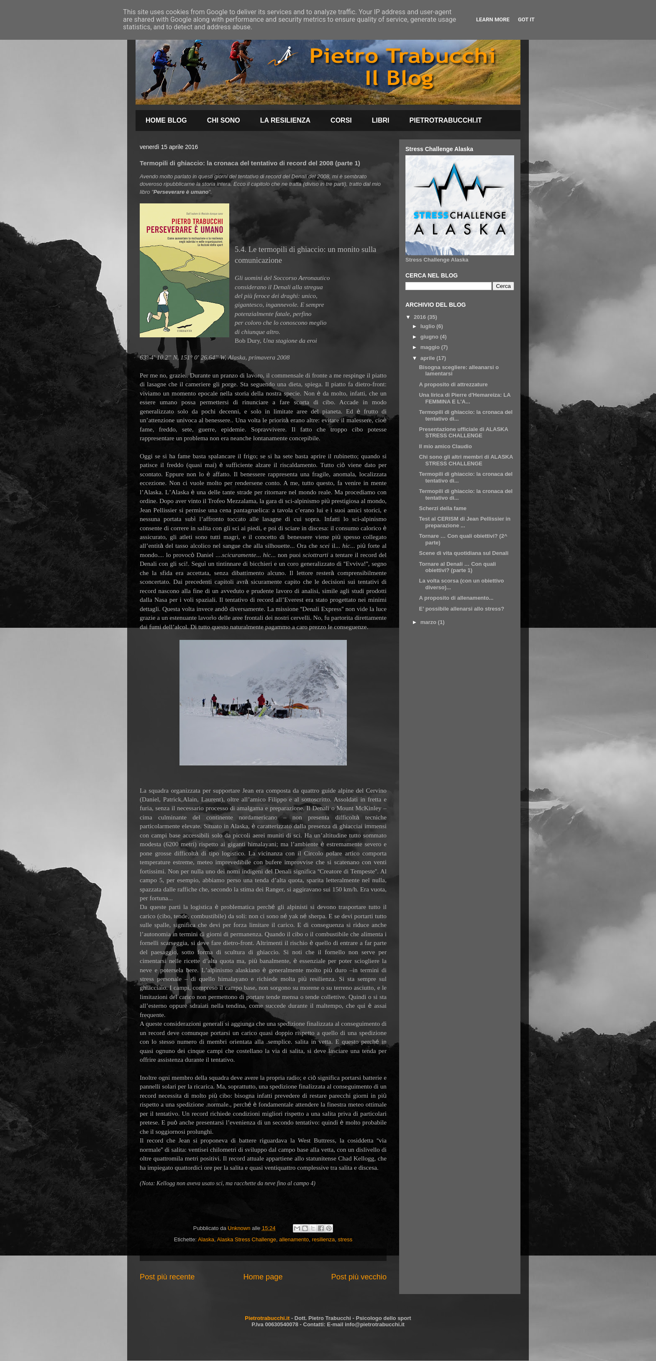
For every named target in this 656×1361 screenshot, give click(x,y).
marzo (429, 622)
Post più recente (167, 1277)
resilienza (323, 1239)
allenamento (294, 1239)
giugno (430, 337)
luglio (428, 326)
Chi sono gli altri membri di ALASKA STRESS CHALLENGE (465, 460)
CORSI (341, 120)
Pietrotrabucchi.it (267, 1318)
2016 (421, 317)
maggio (430, 347)
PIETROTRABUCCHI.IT (446, 120)
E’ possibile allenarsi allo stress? (461, 609)
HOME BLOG (166, 120)
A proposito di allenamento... (456, 598)
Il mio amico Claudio (445, 446)
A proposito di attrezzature (453, 384)
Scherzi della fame (442, 508)
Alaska (206, 1239)
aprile (428, 358)
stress (345, 1239)
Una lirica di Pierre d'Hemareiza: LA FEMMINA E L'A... (464, 398)
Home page (262, 1277)
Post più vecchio (359, 1277)
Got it (526, 19)
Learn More (493, 19)
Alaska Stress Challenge (246, 1239)
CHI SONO (223, 120)
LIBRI (381, 120)
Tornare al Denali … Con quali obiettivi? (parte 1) (457, 567)
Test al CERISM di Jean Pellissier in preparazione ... (464, 522)
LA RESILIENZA (285, 120)
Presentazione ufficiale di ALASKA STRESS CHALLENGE (463, 432)
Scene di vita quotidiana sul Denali (463, 553)
